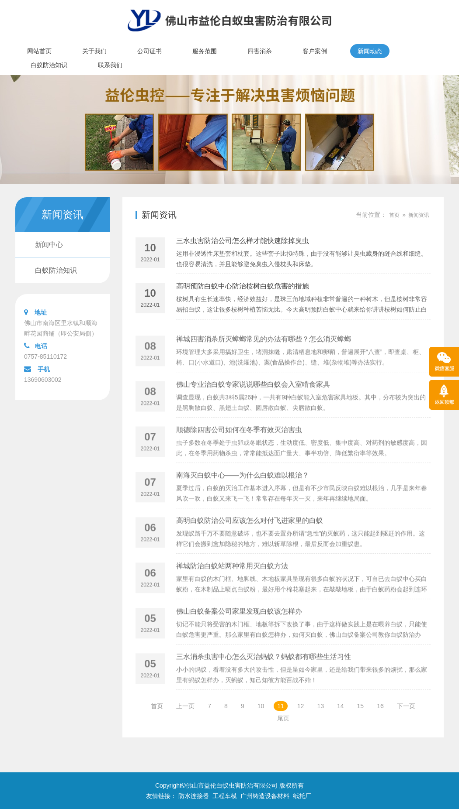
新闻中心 (49, 244)
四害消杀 (259, 51)
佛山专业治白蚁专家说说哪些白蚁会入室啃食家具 (253, 404)
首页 (394, 215)
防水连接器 (193, 795)
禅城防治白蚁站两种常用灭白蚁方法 (232, 585)
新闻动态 (370, 51)
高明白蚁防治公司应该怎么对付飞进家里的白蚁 (249, 540)
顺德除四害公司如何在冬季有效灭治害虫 (239, 449)
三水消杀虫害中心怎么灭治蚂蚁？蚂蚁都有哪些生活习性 (263, 676)
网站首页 (39, 51)
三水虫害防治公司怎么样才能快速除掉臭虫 (242, 243)
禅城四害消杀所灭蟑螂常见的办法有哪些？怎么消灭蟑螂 (263, 358)
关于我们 (94, 51)
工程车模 (224, 795)
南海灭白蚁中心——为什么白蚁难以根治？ (242, 494)
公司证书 (149, 51)
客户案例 (315, 51)
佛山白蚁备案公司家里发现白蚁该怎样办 (239, 630)
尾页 (283, 718)
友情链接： (161, 795)
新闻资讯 (159, 214)
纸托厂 (302, 795)
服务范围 (204, 51)
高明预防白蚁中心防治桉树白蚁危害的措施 (242, 288)
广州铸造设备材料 (264, 795)
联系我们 (110, 65)
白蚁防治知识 (49, 65)
